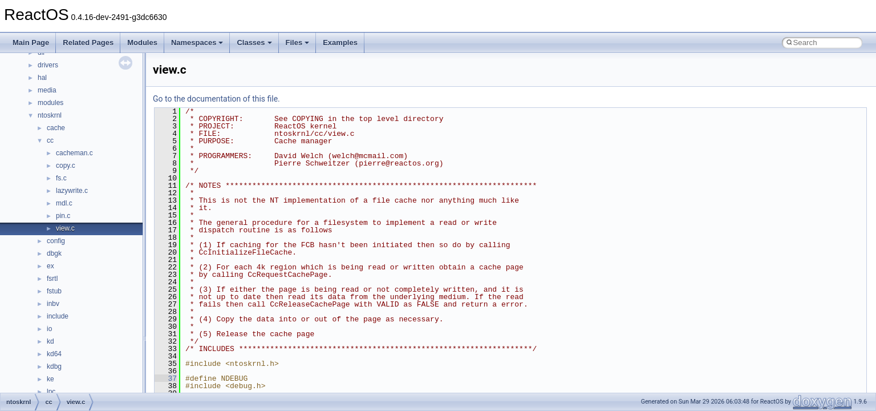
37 (166, 378)
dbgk (54, 253)
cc (50, 140)
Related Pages (88, 42)
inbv (53, 304)
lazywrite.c (72, 191)
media (47, 90)
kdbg (54, 366)
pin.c (63, 216)
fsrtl (52, 279)
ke (50, 379)
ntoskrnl (50, 115)
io (49, 329)
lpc (51, 392)
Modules (142, 42)
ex (50, 266)
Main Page (31, 42)
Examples (340, 42)
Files (298, 42)
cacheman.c (74, 153)
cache (56, 128)
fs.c (61, 178)
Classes (254, 42)
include (57, 316)
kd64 (54, 354)
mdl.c (64, 203)
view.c (65, 228)
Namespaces (197, 42)
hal (42, 78)
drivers (48, 65)
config (56, 241)
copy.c (65, 166)
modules (50, 103)
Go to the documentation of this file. (216, 98)
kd (50, 341)
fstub (54, 291)
